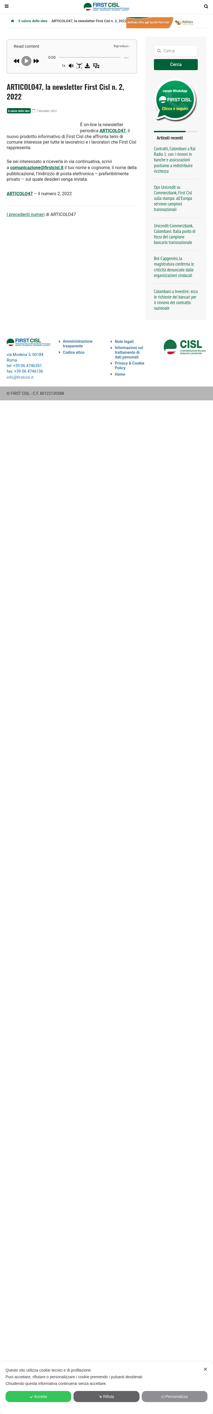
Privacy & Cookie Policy (129, 365)
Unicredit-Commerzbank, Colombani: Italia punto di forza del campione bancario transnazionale (175, 234)
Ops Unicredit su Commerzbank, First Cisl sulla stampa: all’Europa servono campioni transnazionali (173, 198)
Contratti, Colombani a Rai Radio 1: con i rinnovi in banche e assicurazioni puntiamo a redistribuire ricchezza (175, 160)
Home (120, 374)
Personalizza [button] (174, 1396)
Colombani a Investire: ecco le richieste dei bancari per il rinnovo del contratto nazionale (176, 299)
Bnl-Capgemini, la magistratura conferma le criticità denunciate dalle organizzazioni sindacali (174, 266)
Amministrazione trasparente (78, 343)
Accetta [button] (38, 1396)
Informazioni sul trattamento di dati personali (129, 352)
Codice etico (74, 352)
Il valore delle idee (32, 21)
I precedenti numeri (26, 227)
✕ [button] (205, 1369)
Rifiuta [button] (106, 1396)
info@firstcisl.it (20, 377)
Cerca (176, 64)
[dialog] (106, 1387)
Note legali (124, 341)
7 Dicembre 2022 (41, 111)
